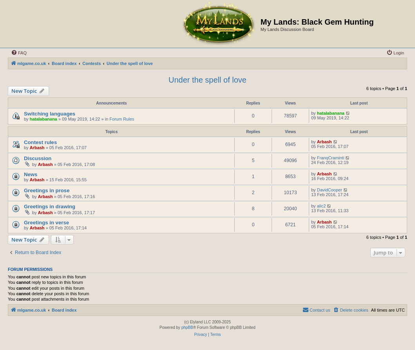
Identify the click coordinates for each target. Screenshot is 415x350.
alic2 (321, 206)
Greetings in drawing (49, 206)
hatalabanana (43, 119)
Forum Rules (121, 119)
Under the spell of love (207, 80)
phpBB (187, 327)
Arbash (37, 147)
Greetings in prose (47, 190)
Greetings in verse (46, 223)
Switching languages (49, 114)
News (30, 174)
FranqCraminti (330, 157)
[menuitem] (19, 53)
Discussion (37, 158)
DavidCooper (329, 190)
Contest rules (40, 142)
